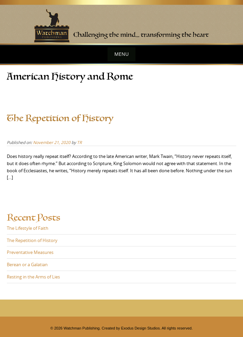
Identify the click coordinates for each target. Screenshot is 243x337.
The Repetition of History (60, 118)
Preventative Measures (30, 252)
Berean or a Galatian (27, 264)
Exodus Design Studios (140, 328)
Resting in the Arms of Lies (33, 277)
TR (79, 142)
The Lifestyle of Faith (27, 228)
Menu (121, 54)
